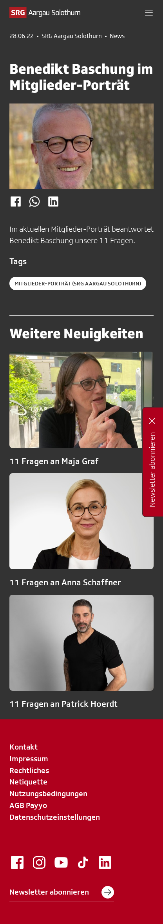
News (117, 36)
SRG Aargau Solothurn (72, 36)
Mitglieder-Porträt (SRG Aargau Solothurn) (77, 283)
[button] (149, 12)
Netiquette (28, 781)
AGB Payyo (28, 805)
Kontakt (23, 746)
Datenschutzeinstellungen (54, 817)
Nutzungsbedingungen (48, 793)
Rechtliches (29, 770)
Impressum (28, 758)
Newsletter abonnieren (61, 892)
